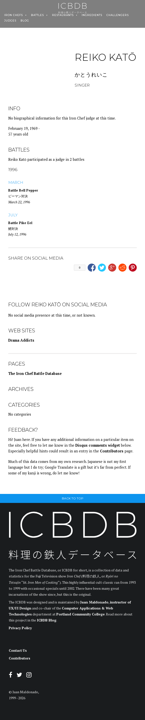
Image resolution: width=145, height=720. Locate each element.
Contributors (111, 451)
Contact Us (18, 650)
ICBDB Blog (46, 620)
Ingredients (92, 15)
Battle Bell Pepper (23, 190)
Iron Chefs (13, 15)
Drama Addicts (21, 340)
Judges (10, 21)
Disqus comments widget (97, 445)
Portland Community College (80, 614)
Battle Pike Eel (20, 223)
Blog (25, 21)
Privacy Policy (20, 628)
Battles (37, 15)
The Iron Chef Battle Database (35, 373)
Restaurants (63, 15)
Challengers (117, 15)
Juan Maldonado (94, 602)
